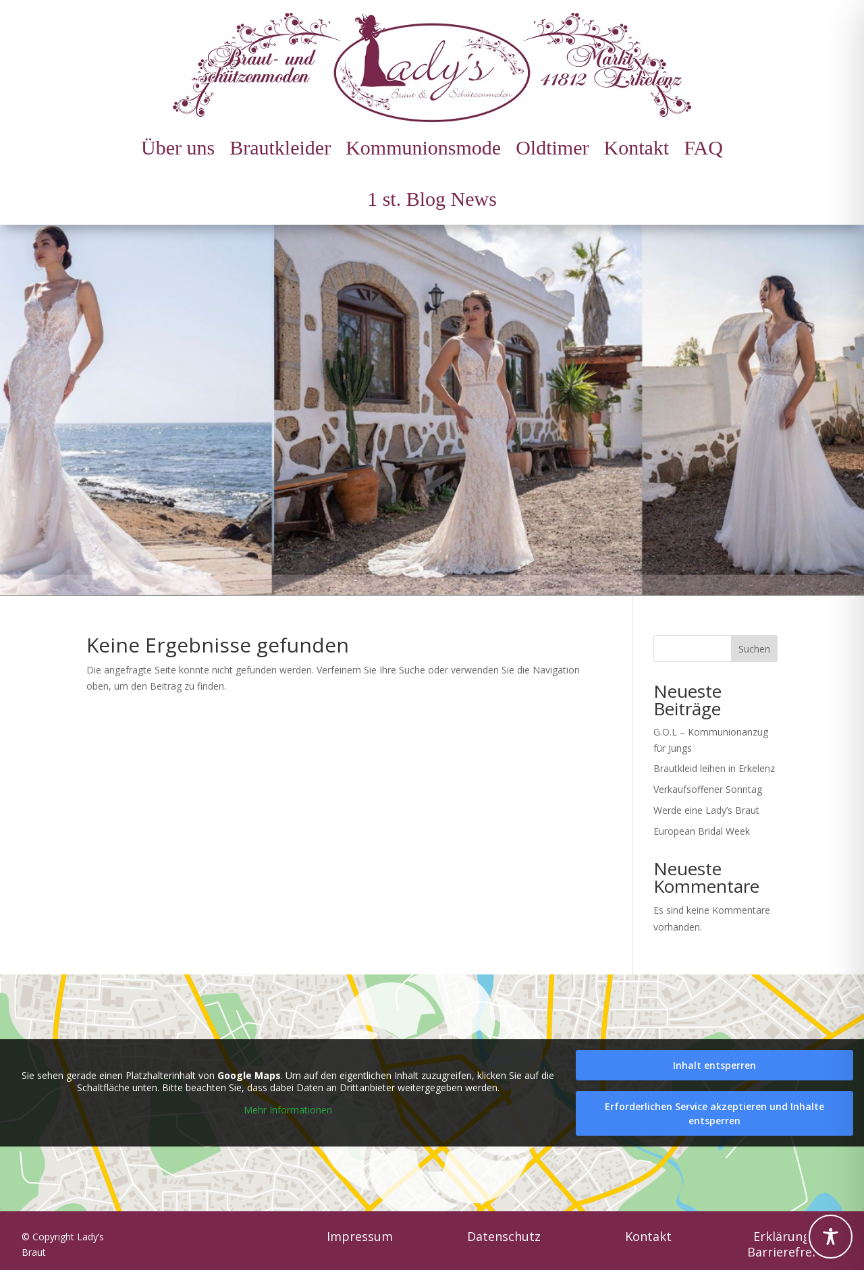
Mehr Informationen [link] (288, 1110)
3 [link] (443, 568)
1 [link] (420, 568)
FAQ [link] (703, 147)
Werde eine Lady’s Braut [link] (706, 810)
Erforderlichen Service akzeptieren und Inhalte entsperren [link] (714, 1113)
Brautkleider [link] (280, 147)
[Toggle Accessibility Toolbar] (830, 1236)
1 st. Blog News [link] (432, 199)
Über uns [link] (178, 147)
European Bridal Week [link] (701, 831)
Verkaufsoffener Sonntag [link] (707, 789)
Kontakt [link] (636, 147)
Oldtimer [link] (552, 147)
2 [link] (432, 568)
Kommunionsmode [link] (423, 147)
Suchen (754, 648)
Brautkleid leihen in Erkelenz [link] (714, 768)
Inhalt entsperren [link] (714, 1065)
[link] (432, 67)
